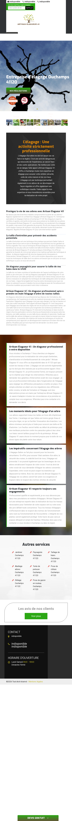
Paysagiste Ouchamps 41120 (37, 555)
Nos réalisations (18, 91)
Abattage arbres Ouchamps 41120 (19, 571)
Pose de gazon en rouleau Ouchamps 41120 (39, 584)
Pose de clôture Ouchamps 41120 (55, 571)
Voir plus (36, 616)
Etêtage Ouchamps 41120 (19, 583)
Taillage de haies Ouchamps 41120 (55, 557)
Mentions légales (36, 681)
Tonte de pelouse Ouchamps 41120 (37, 571)
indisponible (13, 1)
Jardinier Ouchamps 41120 (19, 555)
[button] (35, 109)
